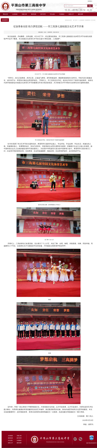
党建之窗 (24, 14)
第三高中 (75, 20)
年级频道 (61, 14)
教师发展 (33, 14)
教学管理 (43, 14)
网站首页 (5, 14)
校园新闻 (5, 20)
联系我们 (90, 1)
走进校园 (14, 14)
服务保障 (80, 14)
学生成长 (52, 14)
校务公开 (71, 14)
